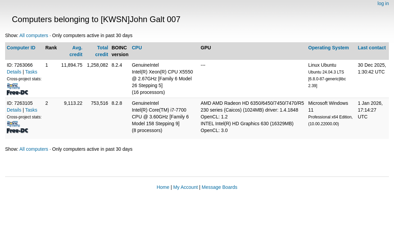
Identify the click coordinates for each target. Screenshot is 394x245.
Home (163, 187)
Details (14, 72)
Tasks (31, 72)
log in (383, 3)
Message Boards (219, 187)
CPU (137, 47)
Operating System (328, 47)
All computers (33, 35)
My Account (185, 187)
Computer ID (21, 47)
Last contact (372, 47)
